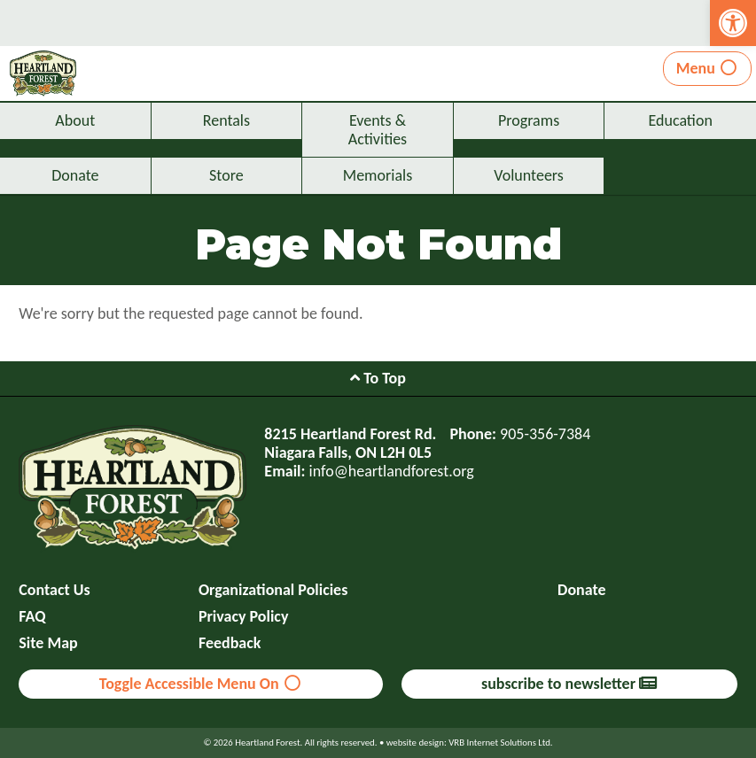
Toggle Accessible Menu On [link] (200, 683)
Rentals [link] (226, 120)
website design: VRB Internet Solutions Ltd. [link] (469, 742)
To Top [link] (378, 378)
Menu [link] (707, 68)
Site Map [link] (48, 643)
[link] (733, 23)
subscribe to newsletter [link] (569, 683)
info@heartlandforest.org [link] (391, 471)
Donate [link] (74, 175)
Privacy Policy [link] (244, 616)
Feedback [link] (230, 643)
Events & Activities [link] (377, 130)
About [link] (75, 120)
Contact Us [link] (54, 590)
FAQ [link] (32, 616)
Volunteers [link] (529, 175)
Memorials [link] (377, 175)
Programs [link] (528, 120)
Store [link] (226, 175)
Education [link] (681, 120)
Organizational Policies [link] (273, 590)
